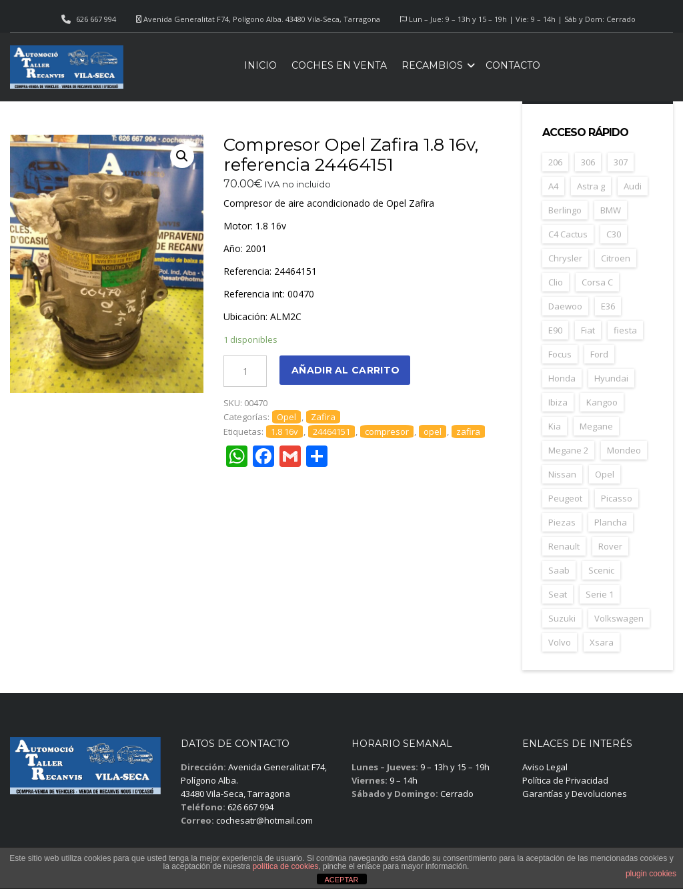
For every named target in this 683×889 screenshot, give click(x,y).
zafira (468, 431)
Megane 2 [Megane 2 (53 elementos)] (568, 450)
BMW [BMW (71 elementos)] (610, 210)
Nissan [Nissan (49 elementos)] (562, 474)
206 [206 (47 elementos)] (555, 162)
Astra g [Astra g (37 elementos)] (591, 186)
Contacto (513, 65)
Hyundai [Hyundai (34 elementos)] (611, 378)
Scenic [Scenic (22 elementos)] (601, 570)
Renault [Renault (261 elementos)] (564, 546)
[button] (182, 156)
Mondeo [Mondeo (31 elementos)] (624, 450)
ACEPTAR (341, 880)
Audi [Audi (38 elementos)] (633, 186)
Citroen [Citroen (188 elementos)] (615, 258)
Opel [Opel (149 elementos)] (604, 474)
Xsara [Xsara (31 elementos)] (602, 642)
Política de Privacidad (565, 780)
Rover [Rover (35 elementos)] (610, 546)
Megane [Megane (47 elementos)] (596, 426)
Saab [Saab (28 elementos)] (559, 570)
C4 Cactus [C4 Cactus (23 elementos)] (568, 234)
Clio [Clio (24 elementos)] (555, 282)
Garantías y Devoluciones (574, 794)
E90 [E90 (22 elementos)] (555, 330)
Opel (286, 417)
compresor (387, 431)
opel (433, 431)
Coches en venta (339, 65)
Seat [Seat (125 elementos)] (557, 594)
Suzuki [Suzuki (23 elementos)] (562, 618)
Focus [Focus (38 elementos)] (560, 354)
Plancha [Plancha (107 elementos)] (610, 522)
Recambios (432, 65)
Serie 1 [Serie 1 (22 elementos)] (600, 594)
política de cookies (286, 866)
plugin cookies (651, 873)
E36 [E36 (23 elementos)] (608, 306)
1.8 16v (284, 431)
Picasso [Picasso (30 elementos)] (616, 498)
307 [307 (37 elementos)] (621, 162)
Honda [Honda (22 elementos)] (562, 378)
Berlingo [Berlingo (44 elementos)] (565, 210)
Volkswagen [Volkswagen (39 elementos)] (619, 618)
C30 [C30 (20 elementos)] (613, 234)
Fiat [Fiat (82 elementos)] (588, 330)
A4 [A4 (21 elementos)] (553, 186)
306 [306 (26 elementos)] (588, 162)
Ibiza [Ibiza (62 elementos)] (558, 402)
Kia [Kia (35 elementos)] (554, 426)
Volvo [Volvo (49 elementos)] (559, 642)
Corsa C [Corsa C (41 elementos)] (597, 282)
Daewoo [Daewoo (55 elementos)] (565, 306)
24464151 (331, 431)
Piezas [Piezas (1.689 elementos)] (562, 522)
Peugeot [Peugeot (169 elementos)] (565, 498)
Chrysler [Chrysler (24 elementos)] (565, 258)
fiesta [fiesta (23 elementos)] (625, 330)
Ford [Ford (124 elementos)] (599, 354)
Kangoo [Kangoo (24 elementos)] (602, 402)
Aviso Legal (545, 767)
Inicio (260, 65)
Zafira (323, 417)
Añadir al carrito (345, 370)
